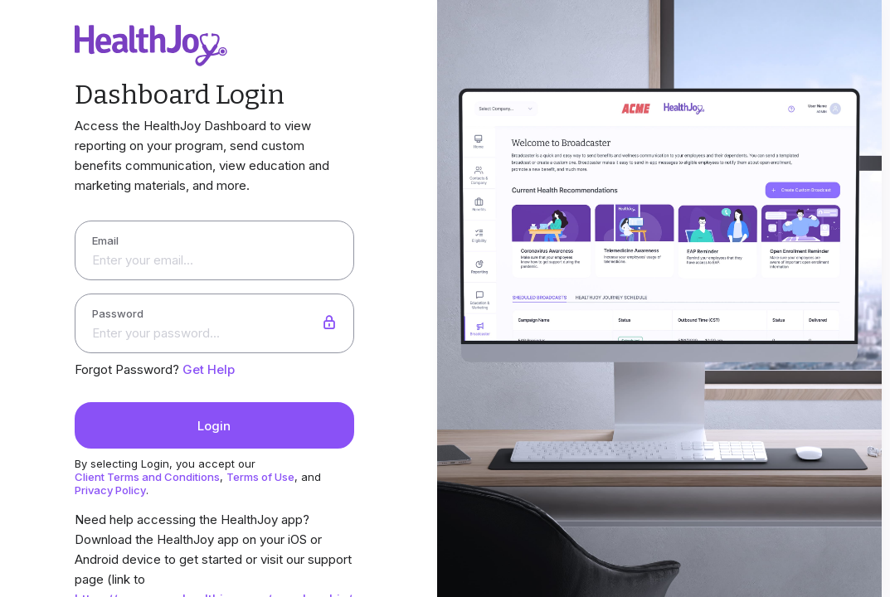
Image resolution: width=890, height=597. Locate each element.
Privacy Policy (110, 490)
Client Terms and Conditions (147, 476)
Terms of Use (260, 476)
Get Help (208, 369)
